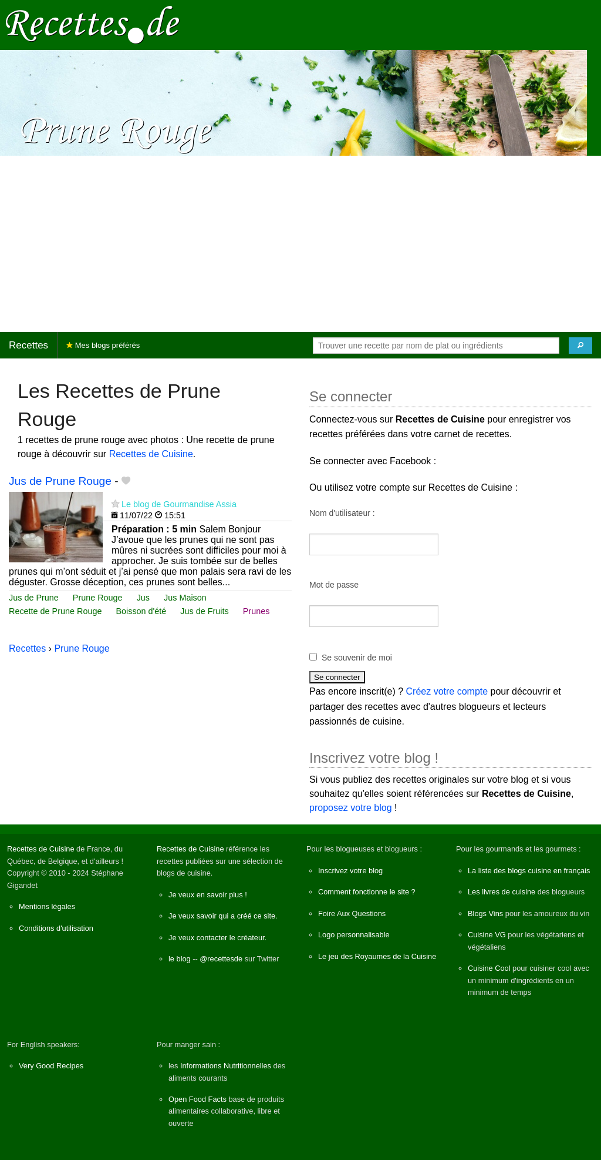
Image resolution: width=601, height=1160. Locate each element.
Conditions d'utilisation (56, 928)
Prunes (256, 611)
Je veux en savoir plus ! (207, 894)
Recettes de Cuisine (151, 454)
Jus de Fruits (204, 611)
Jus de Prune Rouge (60, 481)
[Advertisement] (300, 244)
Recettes (28, 345)
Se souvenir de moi (357, 657)
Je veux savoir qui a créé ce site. (223, 915)
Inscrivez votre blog (350, 870)
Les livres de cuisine (501, 891)
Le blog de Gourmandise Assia (179, 504)
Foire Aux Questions (352, 913)
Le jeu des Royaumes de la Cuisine (377, 956)
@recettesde (221, 958)
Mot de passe (334, 584)
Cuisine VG (487, 934)
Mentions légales (47, 906)
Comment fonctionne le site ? (367, 891)
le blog (179, 958)
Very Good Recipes (51, 1065)
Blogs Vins (485, 913)
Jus (143, 597)
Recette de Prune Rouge (55, 611)
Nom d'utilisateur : (342, 513)
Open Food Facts (197, 1099)
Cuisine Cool (489, 968)
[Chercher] (580, 345)
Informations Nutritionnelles (225, 1065)
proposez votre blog (350, 808)
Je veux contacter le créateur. (217, 937)
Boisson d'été (141, 611)
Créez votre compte (447, 691)
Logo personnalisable (354, 934)
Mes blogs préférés (103, 345)
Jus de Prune (34, 597)
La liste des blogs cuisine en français (529, 870)
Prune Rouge (98, 597)
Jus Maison (185, 597)
